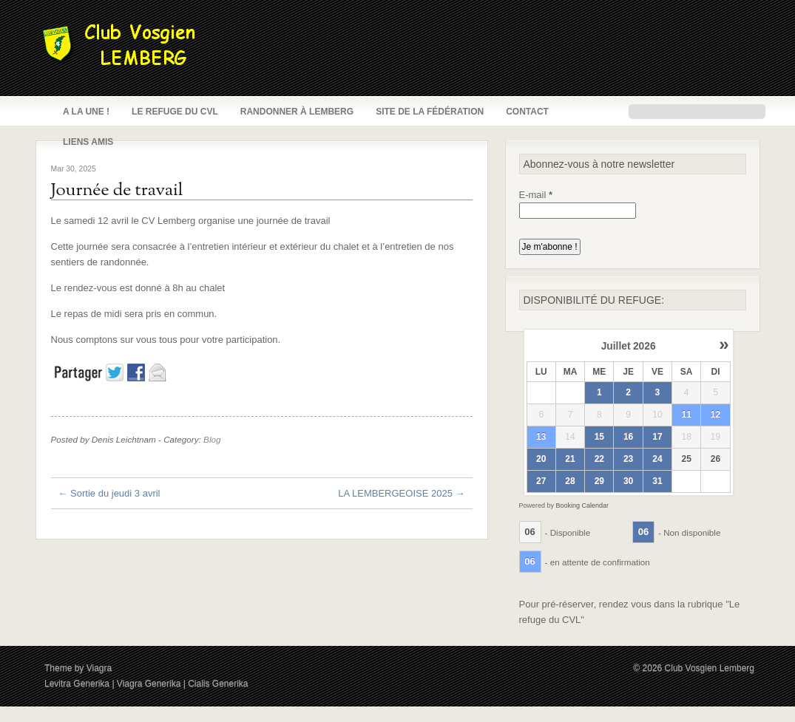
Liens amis (88, 142)
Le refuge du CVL (175, 111)
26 (715, 459)
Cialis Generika (218, 683)
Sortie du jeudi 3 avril (109, 493)
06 (529, 531)
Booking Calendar (582, 505)
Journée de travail (117, 190)
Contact (527, 111)
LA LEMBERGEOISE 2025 (401, 493)
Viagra (99, 668)
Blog (211, 439)
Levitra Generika (76, 683)
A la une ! (86, 111)
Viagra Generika (149, 683)
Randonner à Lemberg (296, 111)
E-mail (536, 194)
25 (686, 459)
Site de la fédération (430, 111)
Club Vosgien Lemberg (709, 668)
